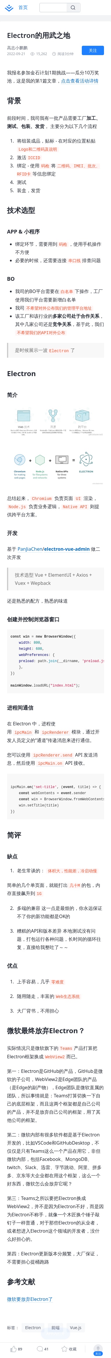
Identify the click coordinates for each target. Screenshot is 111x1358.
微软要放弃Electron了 (30, 1299)
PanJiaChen (30, 549)
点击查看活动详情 (79, 81)
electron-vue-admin (67, 549)
